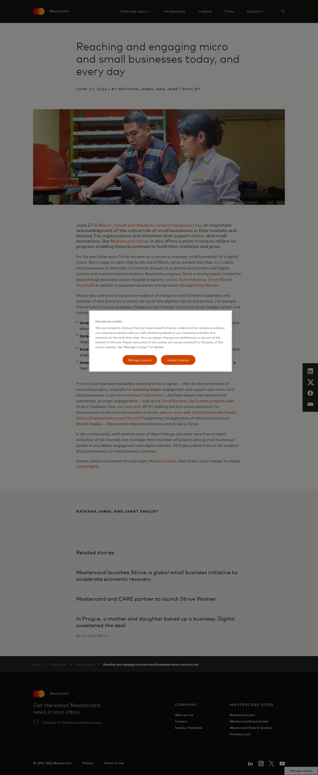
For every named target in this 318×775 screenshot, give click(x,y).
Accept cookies (178, 360)
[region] (160, 341)
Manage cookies (139, 360)
